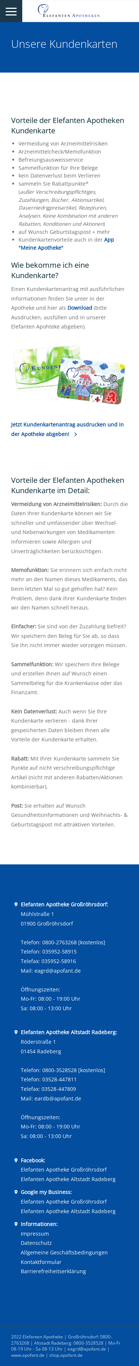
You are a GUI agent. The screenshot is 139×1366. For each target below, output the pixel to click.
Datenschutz (36, 1242)
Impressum (35, 1233)
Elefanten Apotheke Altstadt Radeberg (68, 1179)
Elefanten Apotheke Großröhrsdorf (64, 1169)
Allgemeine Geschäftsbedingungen (64, 1252)
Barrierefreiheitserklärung (53, 1271)
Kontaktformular (41, 1261)
